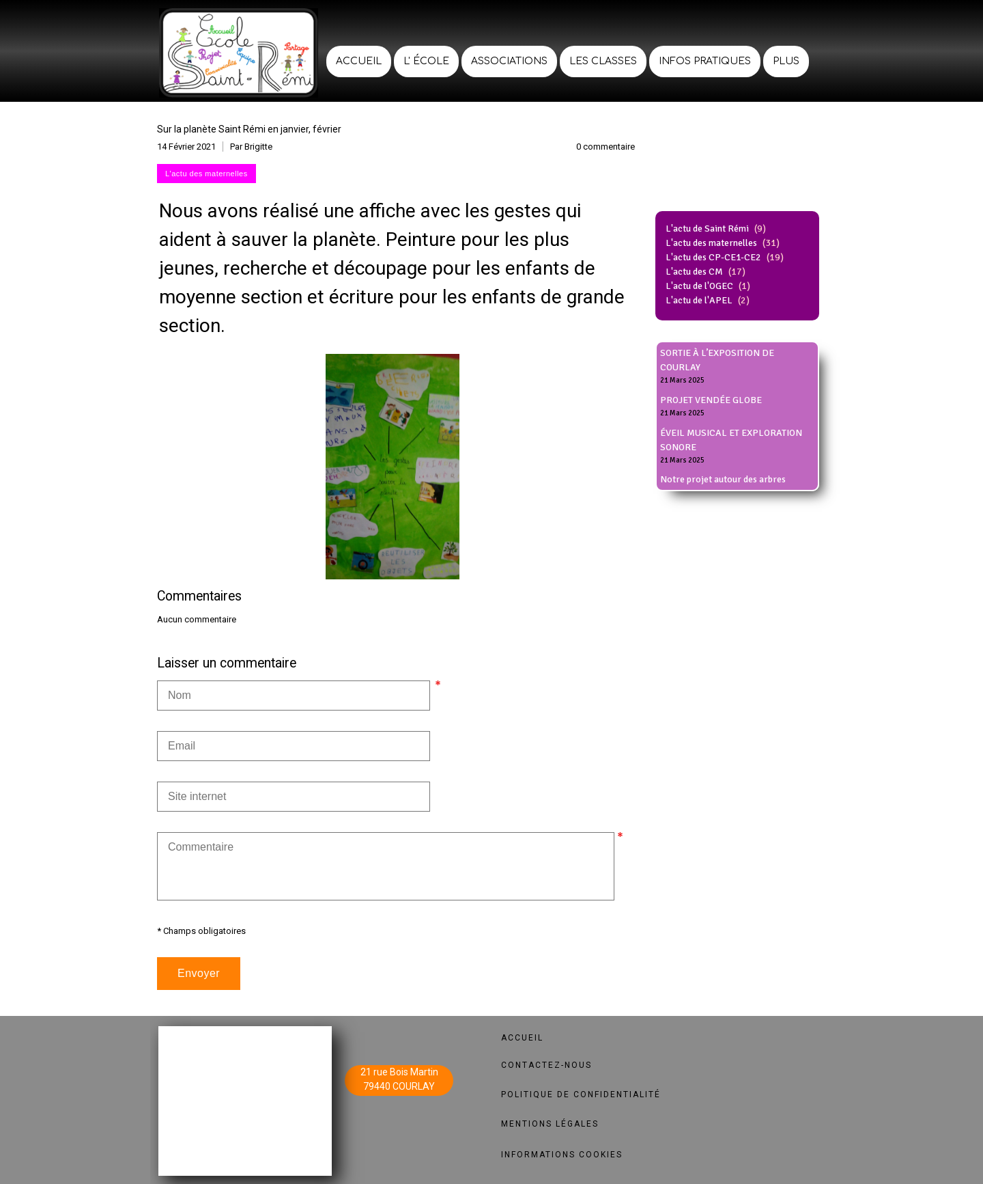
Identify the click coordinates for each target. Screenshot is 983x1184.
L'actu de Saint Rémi (707, 228)
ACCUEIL (522, 1038)
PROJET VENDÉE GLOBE (711, 400)
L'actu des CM (694, 271)
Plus (786, 61)
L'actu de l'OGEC (699, 286)
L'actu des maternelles (711, 243)
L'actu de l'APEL (699, 300)
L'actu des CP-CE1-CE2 (713, 257)
